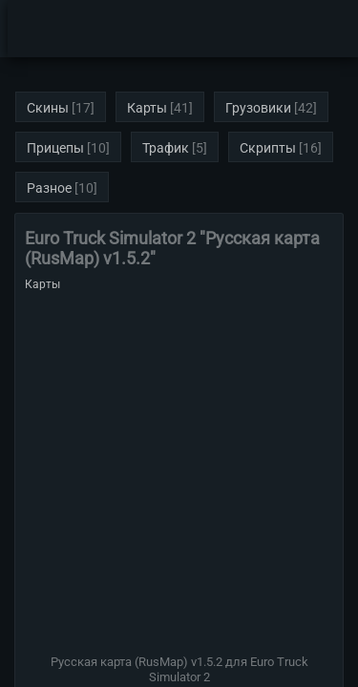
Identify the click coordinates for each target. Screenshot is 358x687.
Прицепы (55, 148)
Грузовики (258, 107)
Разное (49, 188)
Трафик (165, 148)
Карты (147, 107)
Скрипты (268, 148)
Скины (48, 107)
